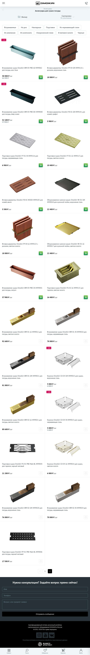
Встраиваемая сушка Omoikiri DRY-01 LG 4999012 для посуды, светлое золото (22, 333)
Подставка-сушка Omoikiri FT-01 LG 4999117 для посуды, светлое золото (65, 157)
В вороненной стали (45, 33)
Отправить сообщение (45, 614)
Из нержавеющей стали (69, 27)
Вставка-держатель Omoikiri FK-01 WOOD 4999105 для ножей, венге (22, 201)
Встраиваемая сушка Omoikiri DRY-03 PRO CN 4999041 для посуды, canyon (22, 289)
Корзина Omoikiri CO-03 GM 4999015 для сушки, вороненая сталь (65, 377)
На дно (24, 27)
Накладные (36, 27)
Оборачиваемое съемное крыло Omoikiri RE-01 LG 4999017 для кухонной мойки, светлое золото (65, 245)
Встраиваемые (10, 27)
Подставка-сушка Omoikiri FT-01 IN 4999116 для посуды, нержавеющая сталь (20, 157)
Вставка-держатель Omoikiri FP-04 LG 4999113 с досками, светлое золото (20, 245)
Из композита (26, 33)
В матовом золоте (65, 33)
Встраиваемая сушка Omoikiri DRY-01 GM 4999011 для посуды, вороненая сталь (22, 377)
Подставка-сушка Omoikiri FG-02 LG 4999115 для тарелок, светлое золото (65, 289)
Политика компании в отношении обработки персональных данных (45, 640)
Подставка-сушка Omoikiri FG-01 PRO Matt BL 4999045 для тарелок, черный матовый (22, 465)
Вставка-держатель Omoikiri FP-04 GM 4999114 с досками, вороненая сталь (65, 69)
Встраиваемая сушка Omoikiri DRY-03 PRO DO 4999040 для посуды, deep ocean (22, 113)
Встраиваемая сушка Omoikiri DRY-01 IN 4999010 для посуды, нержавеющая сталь (66, 333)
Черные (81, 33)
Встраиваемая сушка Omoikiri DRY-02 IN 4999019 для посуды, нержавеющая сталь (66, 509)
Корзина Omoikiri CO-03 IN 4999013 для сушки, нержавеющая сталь (64, 421)
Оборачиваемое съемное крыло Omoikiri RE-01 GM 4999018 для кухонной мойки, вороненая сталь (66, 201)
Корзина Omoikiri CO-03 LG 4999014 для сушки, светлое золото (64, 465)
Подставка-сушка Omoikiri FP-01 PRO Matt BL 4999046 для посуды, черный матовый (22, 553)
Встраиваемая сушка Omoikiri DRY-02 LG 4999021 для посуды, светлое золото (22, 421)
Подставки (50, 27)
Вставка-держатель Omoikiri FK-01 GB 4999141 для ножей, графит (66, 113)
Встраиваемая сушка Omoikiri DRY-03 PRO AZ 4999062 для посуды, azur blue (22, 69)
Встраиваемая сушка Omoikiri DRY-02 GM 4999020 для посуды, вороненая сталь (22, 509)
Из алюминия (9, 33)
